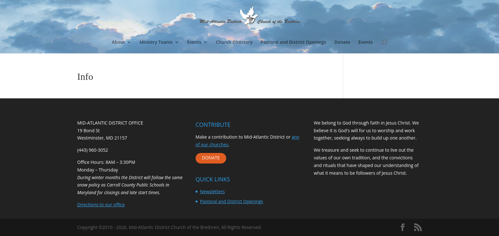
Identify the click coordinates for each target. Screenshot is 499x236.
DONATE (211, 158)
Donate (342, 42)
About (118, 42)
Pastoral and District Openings (293, 42)
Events (194, 42)
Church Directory (234, 42)
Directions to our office (101, 205)
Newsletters (212, 191)
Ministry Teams (155, 42)
